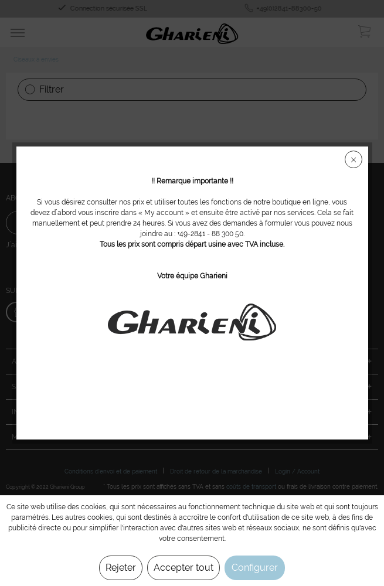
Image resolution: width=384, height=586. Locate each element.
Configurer (255, 567)
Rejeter (121, 567)
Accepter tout (183, 567)
